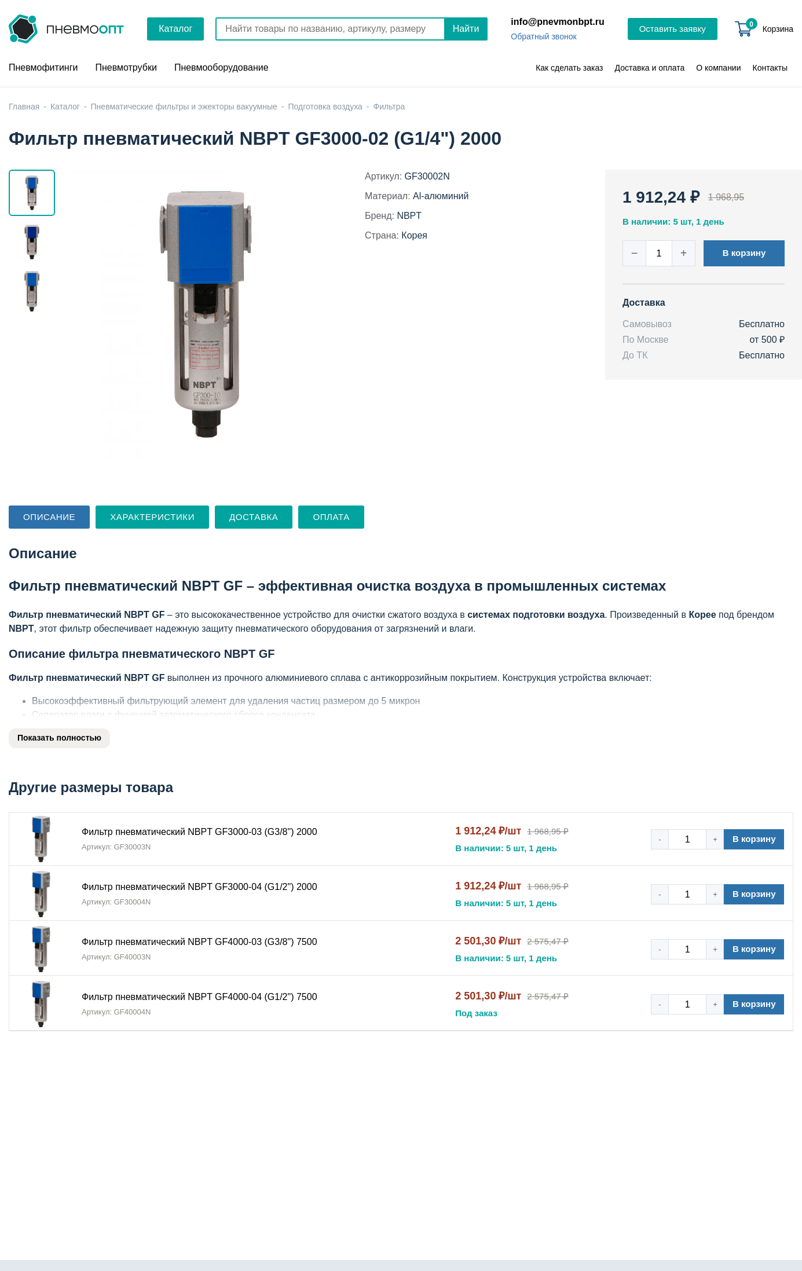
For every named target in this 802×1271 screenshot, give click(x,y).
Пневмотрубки (125, 67)
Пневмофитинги (43, 67)
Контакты (770, 67)
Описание (49, 517)
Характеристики (152, 517)
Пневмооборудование (221, 67)
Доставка (253, 517)
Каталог (175, 29)
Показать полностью (59, 737)
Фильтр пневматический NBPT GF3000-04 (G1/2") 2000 (199, 887)
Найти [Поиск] (466, 29)
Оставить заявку (672, 29)
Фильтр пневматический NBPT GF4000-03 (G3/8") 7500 (199, 942)
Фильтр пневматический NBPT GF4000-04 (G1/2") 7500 (199, 997)
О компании (718, 67)
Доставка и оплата (650, 67)
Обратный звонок (543, 36)
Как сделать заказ (569, 67)
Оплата (331, 517)
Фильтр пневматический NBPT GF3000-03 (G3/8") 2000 (199, 832)
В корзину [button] (744, 253)
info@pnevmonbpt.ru (557, 22)
